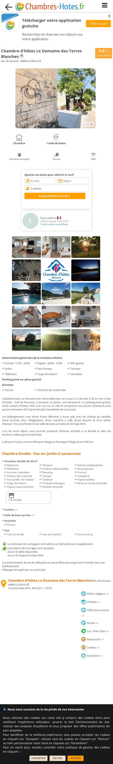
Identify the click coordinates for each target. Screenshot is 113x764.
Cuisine (10, 509)
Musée (90, 623)
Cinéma (90, 647)
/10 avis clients (103, 52)
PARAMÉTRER (38, 758)
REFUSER (57, 758)
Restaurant (92, 639)
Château (91, 602)
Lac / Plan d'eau (95, 631)
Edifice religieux (95, 593)
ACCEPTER (75, 758)
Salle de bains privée (18, 515)
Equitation (92, 655)
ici (20, 751)
